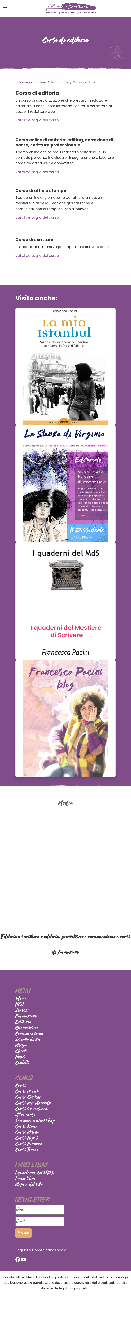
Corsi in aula (27, 1092)
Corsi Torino (26, 1150)
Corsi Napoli (27, 1138)
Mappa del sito (28, 1185)
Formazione (26, 1016)
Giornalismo (27, 1028)
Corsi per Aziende (33, 1103)
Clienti (21, 1051)
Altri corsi (25, 1115)
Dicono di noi (28, 1040)
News (20, 1057)
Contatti (22, 1063)
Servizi (22, 1011)
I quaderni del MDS (34, 1173)
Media (21, 1046)
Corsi (20, 1086)
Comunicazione (29, 1034)
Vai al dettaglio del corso (37, 120)
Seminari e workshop (35, 1121)
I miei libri (25, 1179)
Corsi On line (28, 1098)
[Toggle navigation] (5, 8)
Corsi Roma (26, 1127)
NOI (19, 1005)
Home (21, 999)
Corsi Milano (27, 1133)
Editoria (23, 1022)
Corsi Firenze (28, 1144)
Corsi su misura (31, 1109)
